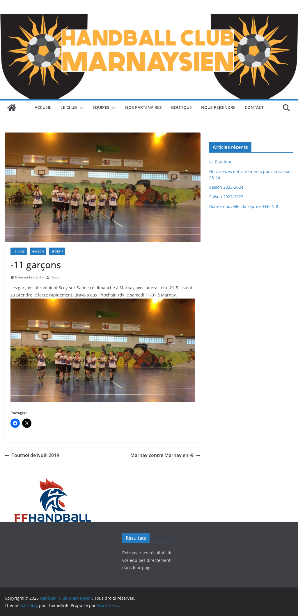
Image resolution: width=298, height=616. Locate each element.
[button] (80, 107)
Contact (254, 107)
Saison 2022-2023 (226, 197)
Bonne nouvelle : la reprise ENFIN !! (243, 206)
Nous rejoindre (218, 107)
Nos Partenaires (143, 107)
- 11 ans (18, 251)
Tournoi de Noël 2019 (32, 455)
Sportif (57, 251)
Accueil (43, 107)
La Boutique (221, 162)
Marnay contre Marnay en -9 (165, 455)
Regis (55, 277)
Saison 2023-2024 (226, 187)
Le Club (69, 107)
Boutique (181, 107)
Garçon (38, 251)
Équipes (101, 107)
